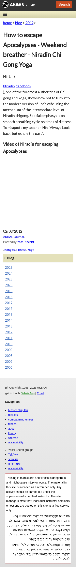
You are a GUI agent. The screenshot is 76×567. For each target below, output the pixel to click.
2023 (9, 279)
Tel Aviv (13, 454)
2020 (9, 285)
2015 (9, 314)
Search (64, 4)
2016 (9, 308)
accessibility (16, 442)
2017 (9, 303)
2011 (9, 338)
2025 (9, 267)
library (12, 433)
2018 (9, 297)
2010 (9, 344)
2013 (9, 326)
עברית (30, 4)
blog (18, 22)
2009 (9, 350)
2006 (9, 367)
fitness (12, 424)
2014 (9, 320)
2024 (9, 273)
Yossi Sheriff (25, 242)
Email (40, 393)
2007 (9, 361)
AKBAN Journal (13, 237)
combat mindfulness (21, 419)
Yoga (30, 249)
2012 (29, 22)
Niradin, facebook (17, 86)
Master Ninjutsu (18, 410)
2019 (9, 291)
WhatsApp (28, 393)
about (11, 428)
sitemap (13, 438)
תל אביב (13, 459)
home (7, 22)
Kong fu (9, 249)
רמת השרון (15, 463)
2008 (9, 355)
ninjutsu (13, 414)
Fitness (21, 249)
